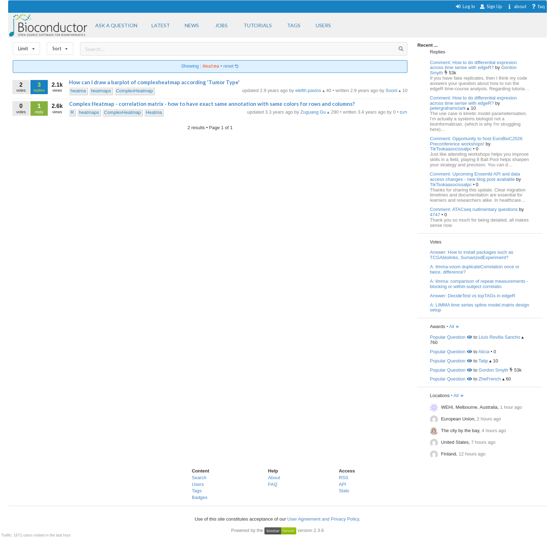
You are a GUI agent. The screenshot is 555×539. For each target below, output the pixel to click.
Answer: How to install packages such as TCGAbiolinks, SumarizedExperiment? (472, 255)
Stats (344, 490)
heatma (78, 90)
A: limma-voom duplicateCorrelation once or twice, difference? (475, 269)
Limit (26, 46)
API (342, 484)
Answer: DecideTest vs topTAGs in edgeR (472, 295)
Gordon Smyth (493, 370)
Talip (483, 360)
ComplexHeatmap (134, 90)
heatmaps (101, 90)
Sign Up (491, 6)
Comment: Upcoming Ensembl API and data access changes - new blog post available (475, 176)
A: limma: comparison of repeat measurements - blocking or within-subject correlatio (479, 284)
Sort (60, 46)
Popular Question (451, 337)
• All (452, 326)
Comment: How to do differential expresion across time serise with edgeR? (473, 65)
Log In (465, 6)
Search (199, 477)
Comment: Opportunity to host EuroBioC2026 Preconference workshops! (476, 141)
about (516, 6)
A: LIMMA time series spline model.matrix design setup (479, 307)
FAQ (272, 484)
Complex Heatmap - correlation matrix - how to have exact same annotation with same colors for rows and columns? (212, 104)
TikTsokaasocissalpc (451, 148)
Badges (199, 497)
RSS (343, 477)
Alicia (483, 351)
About (274, 477)
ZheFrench (490, 379)
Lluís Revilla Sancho (499, 337)
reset (231, 66)
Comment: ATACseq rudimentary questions (474, 209)
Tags (196, 490)
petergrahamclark (448, 108)
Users (198, 484)
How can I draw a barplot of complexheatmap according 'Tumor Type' (154, 82)
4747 (436, 214)
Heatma (154, 112)
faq (538, 6)
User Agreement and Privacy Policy (323, 519)
